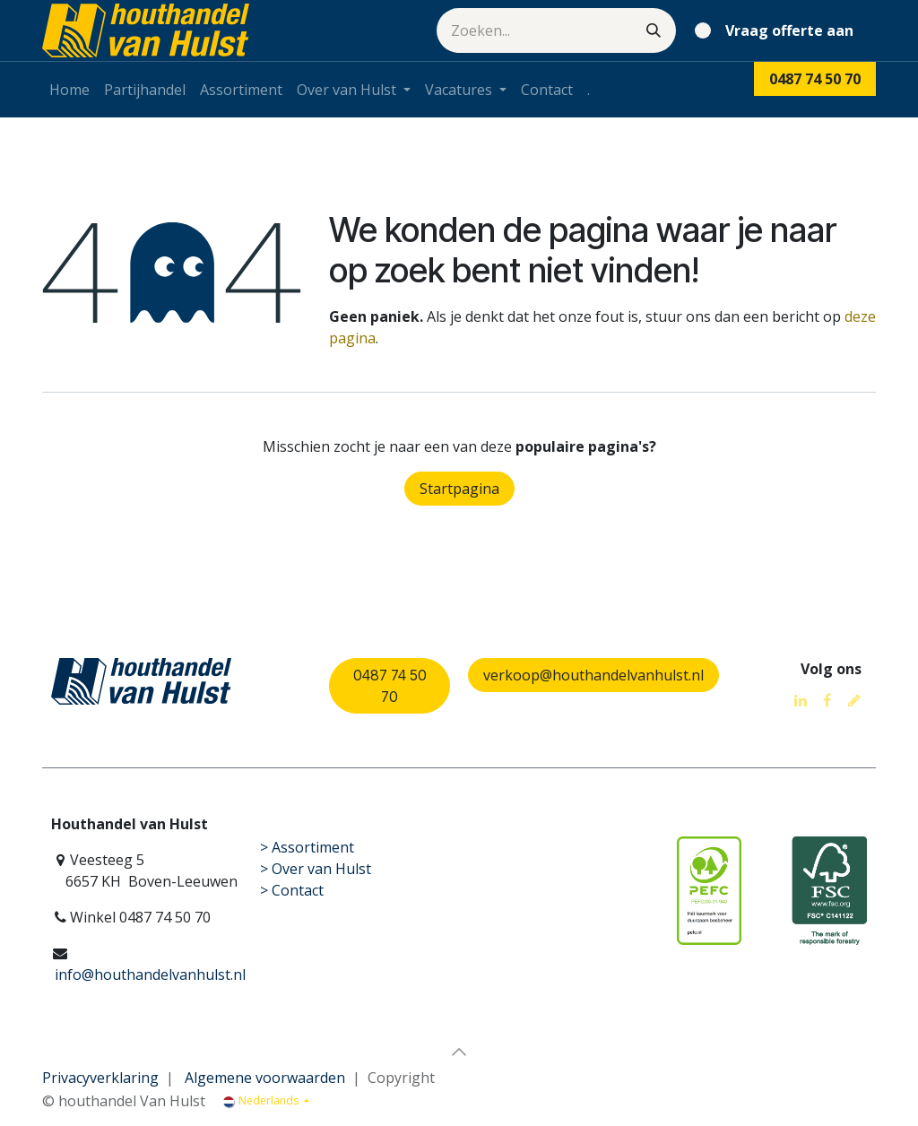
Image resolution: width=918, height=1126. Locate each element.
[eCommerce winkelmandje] (778, 30)
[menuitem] (69, 90)
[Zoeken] (653, 30)
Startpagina (459, 488)
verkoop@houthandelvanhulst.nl (593, 675)
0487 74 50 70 (390, 686)
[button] (459, 1051)
